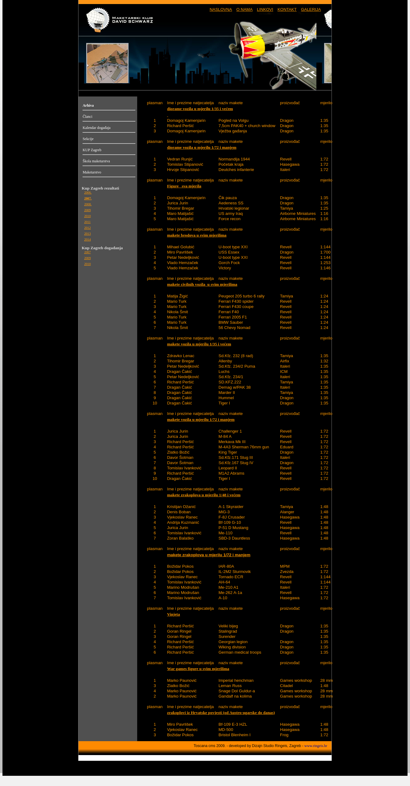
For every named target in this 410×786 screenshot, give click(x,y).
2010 (87, 216)
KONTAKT (287, 9)
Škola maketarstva (96, 161)
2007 (87, 252)
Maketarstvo (91, 172)
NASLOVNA (220, 9)
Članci (87, 116)
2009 (87, 210)
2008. (87, 204)
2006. (87, 192)
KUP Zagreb (91, 150)
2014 (87, 239)
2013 (87, 233)
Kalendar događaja (96, 128)
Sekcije (87, 139)
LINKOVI (265, 9)
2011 (87, 222)
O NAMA (244, 9)
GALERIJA (311, 9)
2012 (87, 227)
